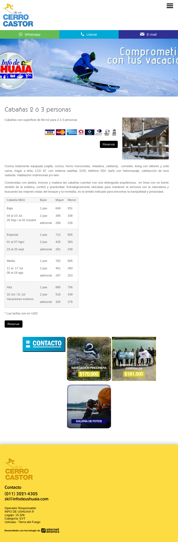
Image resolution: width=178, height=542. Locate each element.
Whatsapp (33, 34)
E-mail (152, 34)
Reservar (109, 144)
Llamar (91, 34)
